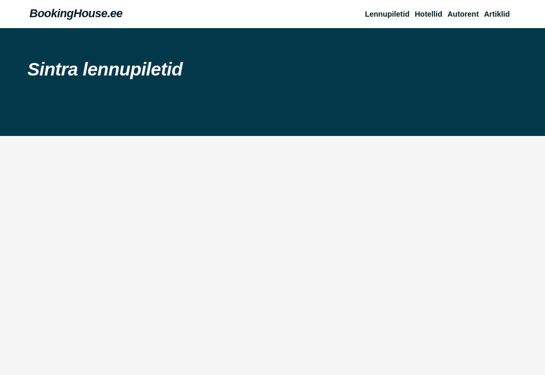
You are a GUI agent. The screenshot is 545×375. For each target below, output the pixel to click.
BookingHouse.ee (76, 13)
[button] (499, 14)
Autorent (463, 14)
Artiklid (497, 14)
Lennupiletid (387, 14)
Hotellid (428, 14)
